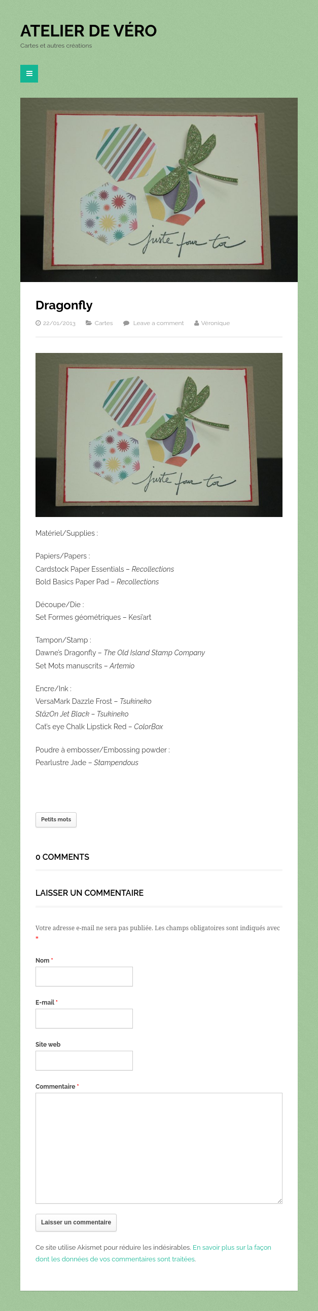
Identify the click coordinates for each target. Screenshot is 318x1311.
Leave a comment (158, 323)
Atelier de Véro (88, 30)
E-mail (47, 1002)
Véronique (215, 323)
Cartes (104, 323)
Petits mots (56, 819)
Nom (44, 960)
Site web (48, 1044)
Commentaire (57, 1086)
